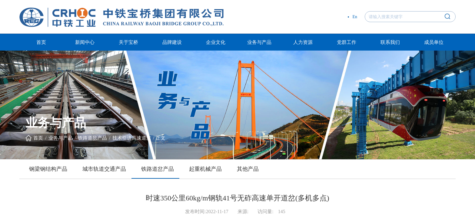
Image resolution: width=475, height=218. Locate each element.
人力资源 (303, 42)
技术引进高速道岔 (131, 137)
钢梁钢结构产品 (48, 169)
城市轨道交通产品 (104, 169)
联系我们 (390, 42)
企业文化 (215, 42)
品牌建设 (172, 42)
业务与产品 (259, 42)
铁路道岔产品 (92, 137)
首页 (41, 42)
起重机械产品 (205, 169)
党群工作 (346, 42)
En (354, 17)
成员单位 (433, 42)
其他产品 (248, 169)
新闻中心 (85, 42)
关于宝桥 (128, 42)
